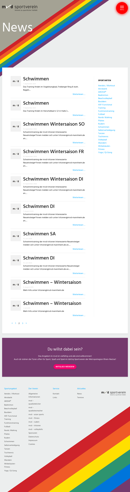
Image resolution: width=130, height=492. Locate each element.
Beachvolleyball (105, 98)
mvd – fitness (34, 418)
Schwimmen (36, 79)
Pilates (101, 120)
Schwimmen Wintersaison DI (53, 179)
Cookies (32, 444)
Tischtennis (103, 136)
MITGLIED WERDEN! (65, 366)
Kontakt (56, 394)
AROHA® (102, 92)
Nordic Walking (105, 117)
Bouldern (102, 101)
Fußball (101, 114)
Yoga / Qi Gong (105, 152)
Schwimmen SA (39, 234)
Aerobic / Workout (106, 85)
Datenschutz (34, 437)
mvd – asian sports (36, 414)
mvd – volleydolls (36, 429)
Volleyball (102, 139)
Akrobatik (102, 88)
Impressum (33, 440)
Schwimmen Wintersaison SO (54, 124)
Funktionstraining (106, 111)
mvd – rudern (34, 422)
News (79, 394)
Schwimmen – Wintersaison (52, 282)
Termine (80, 397)
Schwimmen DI (39, 206)
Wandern (102, 142)
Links (55, 397)
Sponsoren (33, 433)
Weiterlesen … (79, 94)
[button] (122, 8)
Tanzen (101, 133)
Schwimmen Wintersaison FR (53, 151)
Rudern (101, 123)
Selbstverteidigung (106, 130)
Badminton (103, 95)
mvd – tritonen (35, 425)
